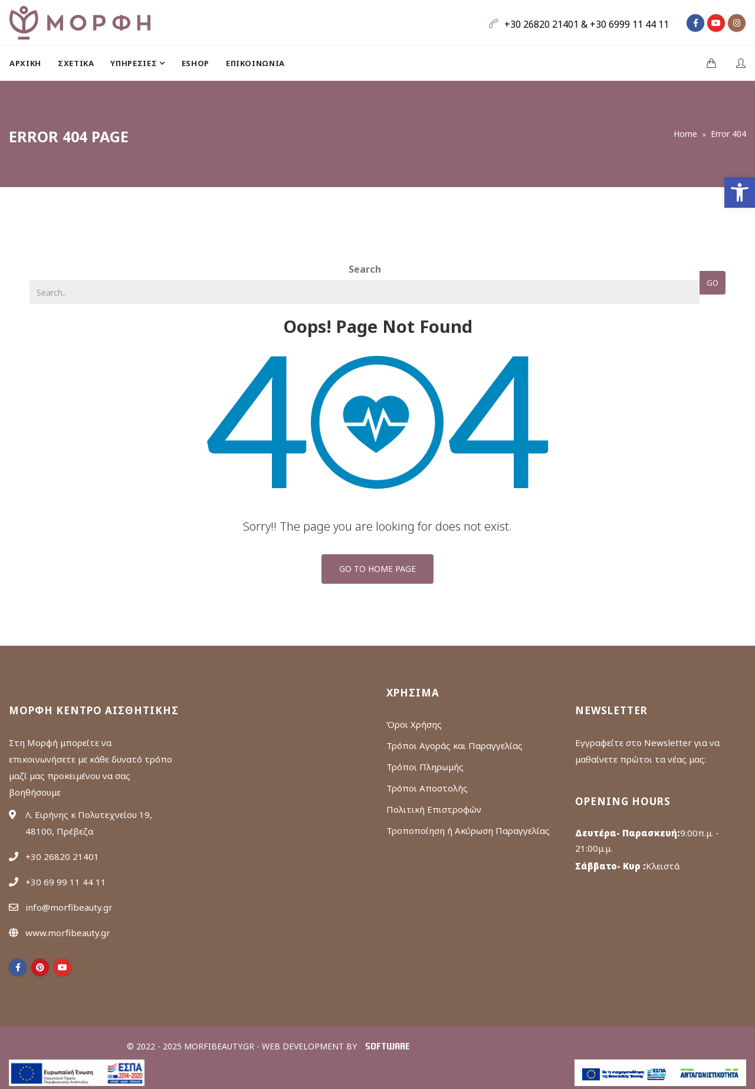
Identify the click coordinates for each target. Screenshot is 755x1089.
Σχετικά (76, 63)
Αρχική (25, 63)
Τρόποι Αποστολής (427, 788)
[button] (739, 192)
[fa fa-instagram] (737, 23)
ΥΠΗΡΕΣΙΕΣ (134, 63)
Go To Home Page (377, 568)
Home (685, 133)
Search (365, 269)
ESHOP (195, 63)
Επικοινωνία (255, 63)
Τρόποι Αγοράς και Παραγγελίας (454, 745)
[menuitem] (29, 63)
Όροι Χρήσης (414, 724)
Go (712, 282)
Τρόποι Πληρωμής (425, 767)
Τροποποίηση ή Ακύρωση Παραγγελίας (468, 830)
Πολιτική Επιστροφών (433, 809)
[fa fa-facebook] (695, 23)
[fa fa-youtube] (716, 23)
